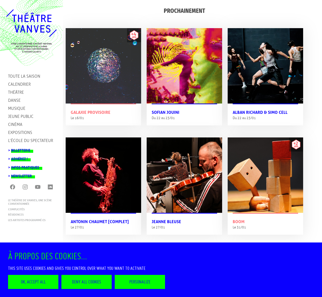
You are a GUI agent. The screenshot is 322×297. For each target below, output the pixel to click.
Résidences (16, 214)
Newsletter (21, 174)
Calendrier (19, 84)
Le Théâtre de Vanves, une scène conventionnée (30, 202)
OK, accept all (33, 281)
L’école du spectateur (30, 140)
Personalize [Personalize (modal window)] (139, 281)
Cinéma (15, 124)
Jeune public (20, 116)
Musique (16, 108)
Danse (14, 100)
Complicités (16, 209)
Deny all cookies (86, 281)
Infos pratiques (25, 166)
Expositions (20, 132)
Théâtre (16, 92)
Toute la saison (24, 76)
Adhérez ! (19, 157)
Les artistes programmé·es (27, 220)
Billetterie (20, 149)
